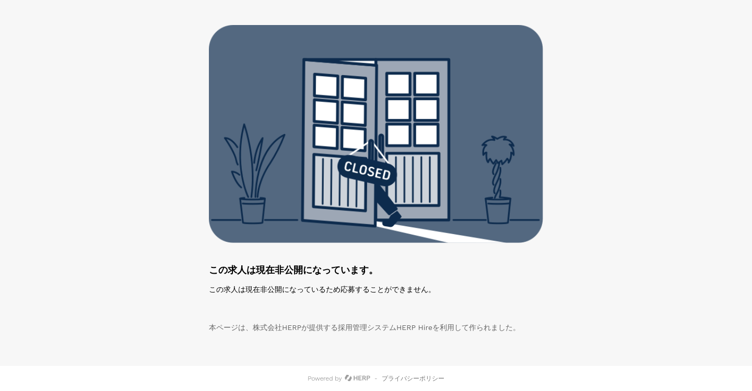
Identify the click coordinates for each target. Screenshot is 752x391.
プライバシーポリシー (413, 378)
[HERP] (357, 378)
